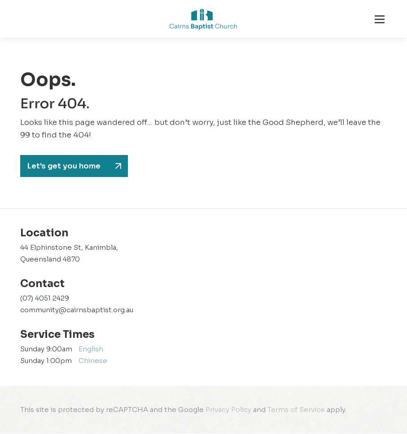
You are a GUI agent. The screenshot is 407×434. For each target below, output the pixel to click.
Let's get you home (65, 166)
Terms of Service (296, 410)
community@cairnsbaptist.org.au (76, 310)
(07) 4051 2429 (44, 298)
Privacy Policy (228, 410)
